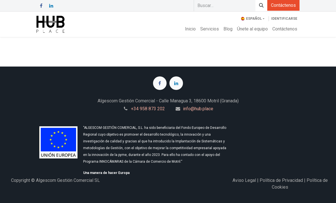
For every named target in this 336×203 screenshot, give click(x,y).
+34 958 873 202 (148, 108)
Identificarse (284, 19)
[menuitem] (190, 29)
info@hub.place (198, 108)
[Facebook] (41, 5)
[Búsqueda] (261, 5)
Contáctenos (283, 5)
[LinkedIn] (51, 5)
